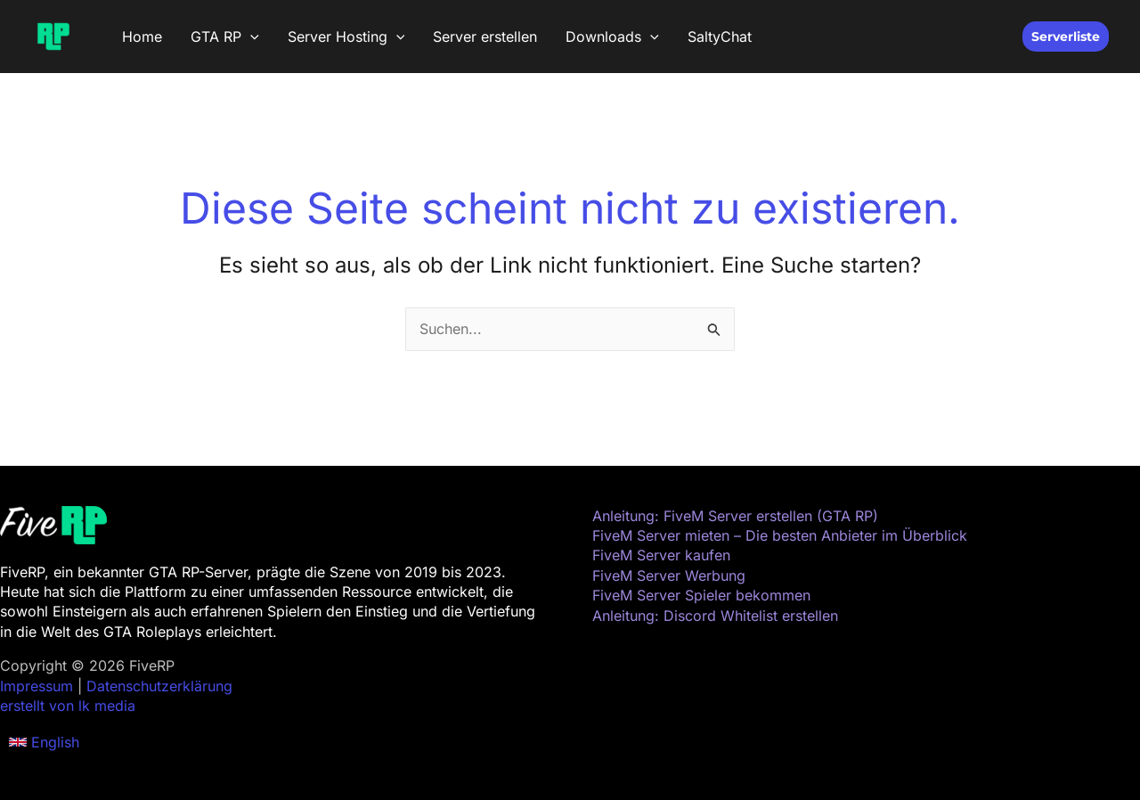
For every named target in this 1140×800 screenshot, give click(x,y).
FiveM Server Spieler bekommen (701, 595)
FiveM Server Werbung (668, 575)
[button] (250, 36)
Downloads (612, 36)
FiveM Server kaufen (661, 555)
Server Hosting (346, 36)
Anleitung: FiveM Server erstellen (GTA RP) (735, 516)
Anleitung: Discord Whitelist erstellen (715, 615)
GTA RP (225, 36)
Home (142, 36)
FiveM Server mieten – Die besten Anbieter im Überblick (779, 535)
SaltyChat (720, 36)
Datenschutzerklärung (159, 686)
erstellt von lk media (67, 705)
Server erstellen (485, 36)
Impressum (36, 686)
